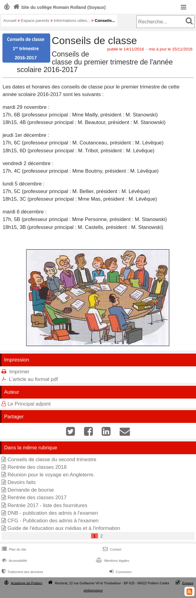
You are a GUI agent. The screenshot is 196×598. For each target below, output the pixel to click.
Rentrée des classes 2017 (37, 497)
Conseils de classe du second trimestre (52, 459)
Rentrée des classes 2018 (37, 467)
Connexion (119, 572)
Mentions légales (111, 560)
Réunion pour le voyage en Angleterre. (51, 475)
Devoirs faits (22, 482)
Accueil (9, 20)
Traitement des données (22, 572)
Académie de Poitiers (26, 583)
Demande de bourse (31, 490)
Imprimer (19, 372)
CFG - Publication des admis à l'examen (53, 521)
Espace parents (35, 20)
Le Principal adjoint (29, 404)
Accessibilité (14, 560)
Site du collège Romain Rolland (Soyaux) (59, 7)
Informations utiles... (72, 20)
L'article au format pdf (33, 379)
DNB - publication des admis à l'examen (53, 513)
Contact (111, 549)
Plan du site (13, 549)
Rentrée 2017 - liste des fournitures (47, 505)
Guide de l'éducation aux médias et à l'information (64, 528)
